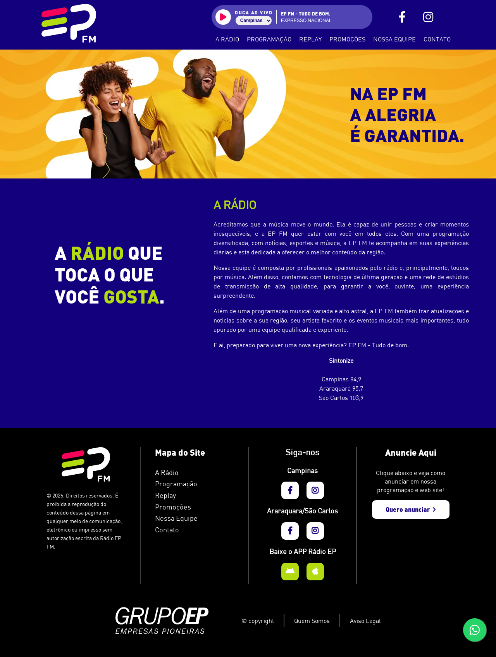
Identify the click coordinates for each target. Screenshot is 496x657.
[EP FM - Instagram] (428, 17)
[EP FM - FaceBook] (402, 17)
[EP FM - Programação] (194, 484)
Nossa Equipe (394, 39)
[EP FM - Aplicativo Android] (290, 571)
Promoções (347, 39)
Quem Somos (312, 620)
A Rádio (227, 39)
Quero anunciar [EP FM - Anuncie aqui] (411, 509)
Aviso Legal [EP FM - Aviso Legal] (365, 620)
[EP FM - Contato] (194, 530)
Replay (310, 39)
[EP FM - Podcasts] (194, 495)
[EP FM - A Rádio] (194, 472)
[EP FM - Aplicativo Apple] (315, 571)
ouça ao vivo (253, 12)
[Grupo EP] (173, 621)
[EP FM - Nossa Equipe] (194, 518)
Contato (437, 39)
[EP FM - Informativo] (194, 507)
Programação (269, 39)
